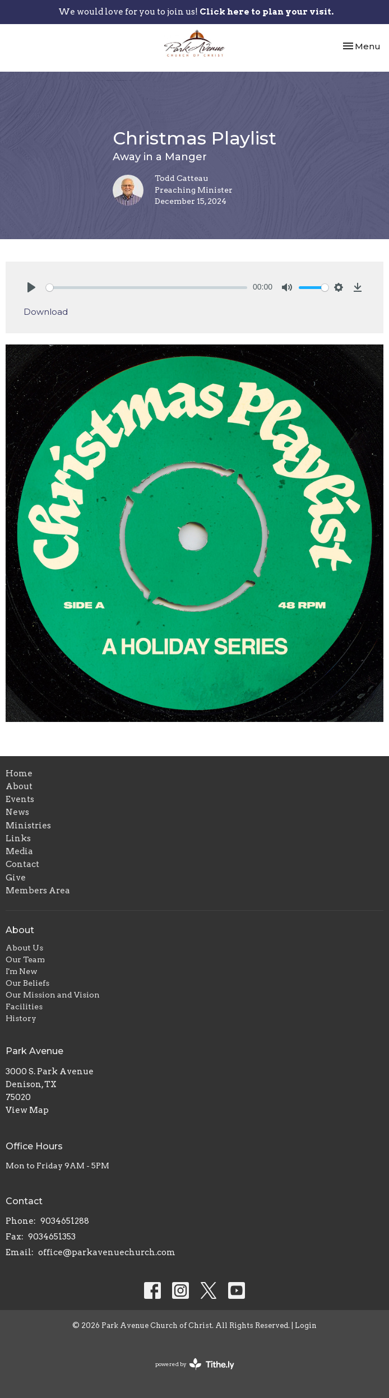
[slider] (146, 287)
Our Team (25, 959)
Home (19, 773)
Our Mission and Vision (53, 994)
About (19, 786)
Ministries (28, 826)
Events (20, 799)
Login (306, 1325)
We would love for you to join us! (196, 12)
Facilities (24, 1006)
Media (19, 851)
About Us (24, 947)
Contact (22, 864)
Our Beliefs (27, 982)
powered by (194, 1364)
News (17, 812)
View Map (27, 1110)
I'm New (22, 971)
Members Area (38, 891)
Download (46, 311)
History (21, 1018)
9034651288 (64, 1221)
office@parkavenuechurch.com (106, 1252)
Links (18, 838)
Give (16, 878)
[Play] (31, 287)
